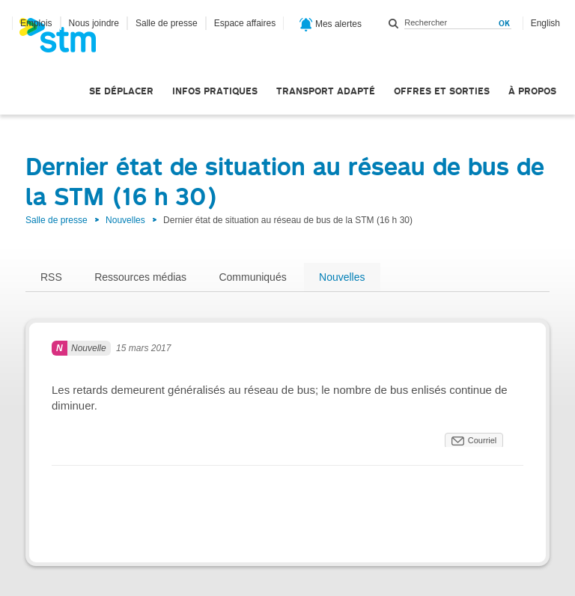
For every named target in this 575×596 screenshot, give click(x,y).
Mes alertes (330, 24)
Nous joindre (94, 23)
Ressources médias (140, 277)
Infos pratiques (215, 91)
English (545, 23)
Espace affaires (245, 23)
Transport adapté (325, 91)
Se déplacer (121, 91)
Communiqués (252, 277)
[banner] (65, 39)
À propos (532, 91)
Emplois (36, 23)
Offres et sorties (442, 91)
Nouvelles (125, 220)
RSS (51, 277)
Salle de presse (167, 23)
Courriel (482, 440)
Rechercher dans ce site (393, 23)
